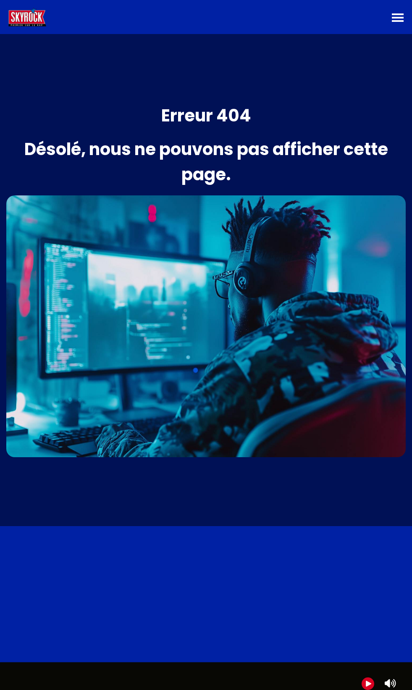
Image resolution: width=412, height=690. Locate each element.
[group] (206, 676)
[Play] (368, 683)
